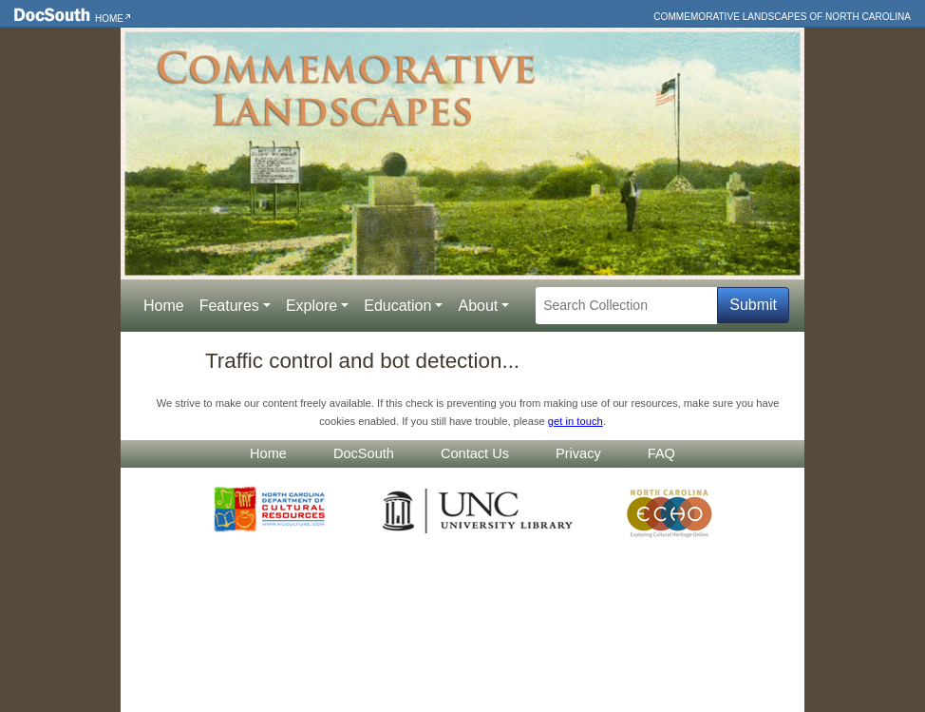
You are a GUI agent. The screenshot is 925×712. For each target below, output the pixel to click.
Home (109, 18)
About (478, 306)
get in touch (575, 421)
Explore (311, 306)
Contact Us (475, 453)
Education (397, 306)
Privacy (578, 453)
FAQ (661, 453)
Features (229, 306)
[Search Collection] (626, 305)
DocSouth (363, 453)
